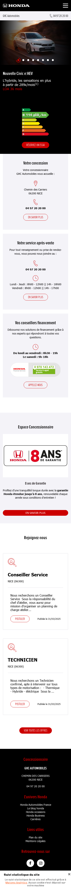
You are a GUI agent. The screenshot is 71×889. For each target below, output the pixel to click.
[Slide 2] (23, 60)
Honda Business (36, 815)
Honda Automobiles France (35, 804)
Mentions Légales (35, 841)
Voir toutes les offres (35, 730)
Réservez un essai (35, 145)
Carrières (35, 819)
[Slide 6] (43, 60)
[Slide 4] (33, 60)
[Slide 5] (38, 60)
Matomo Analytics (16, 882)
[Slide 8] (53, 60)
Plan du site (35, 837)
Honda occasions (35, 812)
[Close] (69, 874)
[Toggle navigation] (65, 6)
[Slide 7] (48, 60)
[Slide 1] (18, 60)
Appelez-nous (35, 385)
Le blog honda (35, 808)
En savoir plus (35, 217)
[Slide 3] (28, 60)
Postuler (20, 619)
